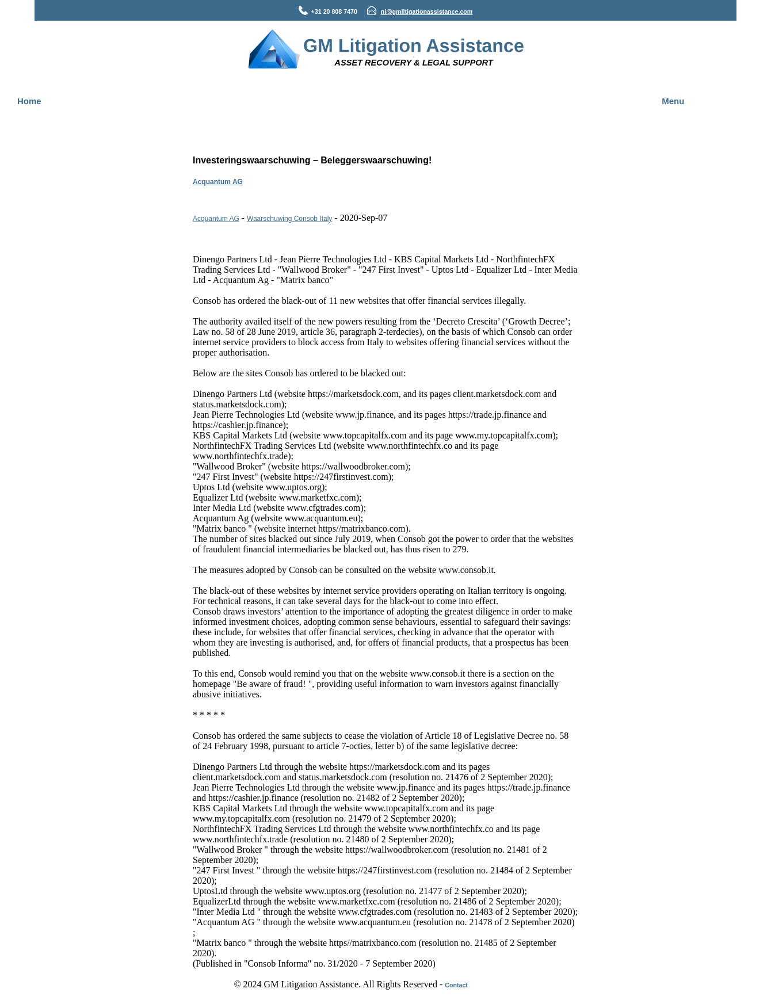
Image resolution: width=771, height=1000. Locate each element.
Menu (673, 101)
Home (29, 101)
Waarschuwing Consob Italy (289, 219)
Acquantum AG (218, 182)
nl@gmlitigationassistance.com (427, 11)
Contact (456, 985)
